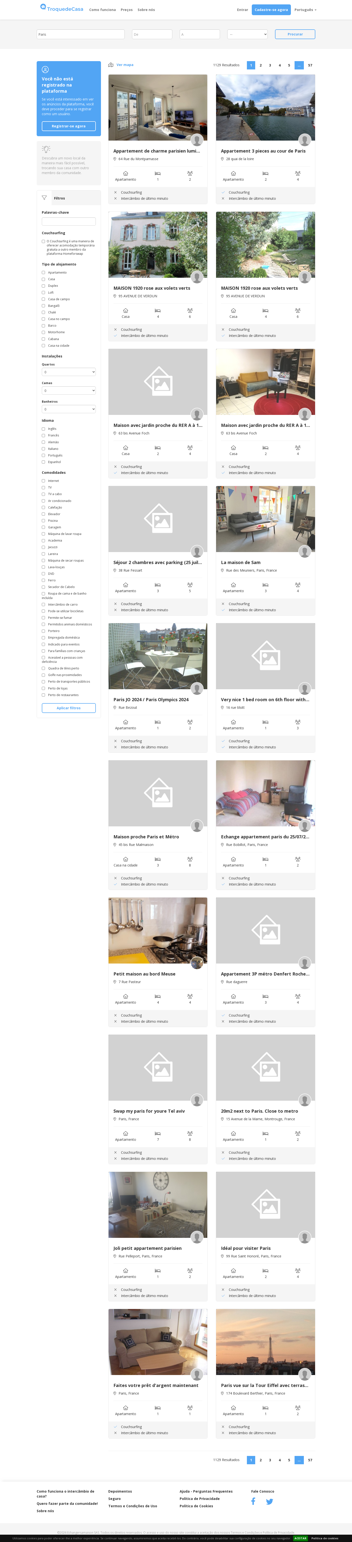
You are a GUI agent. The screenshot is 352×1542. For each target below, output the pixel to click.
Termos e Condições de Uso (132, 1506)
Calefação (52, 507)
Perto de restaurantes (60, 695)
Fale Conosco (262, 1491)
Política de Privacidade (200, 1498)
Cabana (50, 339)
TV (47, 487)
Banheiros (50, 401)
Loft (48, 292)
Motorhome (53, 332)
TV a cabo (52, 494)
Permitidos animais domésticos (67, 624)
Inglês (49, 429)
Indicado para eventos (60, 644)
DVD (48, 574)
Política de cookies (324, 1538)
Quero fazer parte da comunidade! (67, 1503)
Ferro (49, 580)
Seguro (114, 1498)
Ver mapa (120, 64)
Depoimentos (120, 1491)
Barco (49, 325)
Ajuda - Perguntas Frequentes (206, 1491)
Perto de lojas (54, 688)
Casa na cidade (55, 346)
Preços (127, 9)
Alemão (50, 442)
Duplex (50, 286)
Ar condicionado (56, 501)
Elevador (51, 514)
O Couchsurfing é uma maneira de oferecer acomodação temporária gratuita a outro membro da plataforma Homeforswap (68, 247)
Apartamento (54, 272)
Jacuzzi (49, 547)
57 (310, 65)
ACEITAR (301, 1538)
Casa (48, 279)
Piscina (50, 521)
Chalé (49, 312)
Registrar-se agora (69, 126)
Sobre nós (146, 9)
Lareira (50, 554)
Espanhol (51, 462)
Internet (50, 481)
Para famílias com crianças (63, 651)
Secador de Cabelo (58, 587)
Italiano (50, 449)
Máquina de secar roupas (63, 560)
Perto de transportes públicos (66, 681)
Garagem (51, 527)
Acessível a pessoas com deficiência (62, 659)
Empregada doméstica (61, 637)
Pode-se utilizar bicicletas (62, 611)
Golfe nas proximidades (62, 675)
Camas (47, 383)
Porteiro (51, 631)
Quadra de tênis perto (60, 668)
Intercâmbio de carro (60, 604)
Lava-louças (53, 567)
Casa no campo (56, 319)
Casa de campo (56, 299)
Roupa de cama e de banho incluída (64, 595)
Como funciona (102, 9)
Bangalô (51, 306)
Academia (52, 540)
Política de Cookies (196, 1506)
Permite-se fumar (57, 618)
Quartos (48, 364)
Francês (50, 435)
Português (306, 9)
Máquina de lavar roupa (61, 534)
